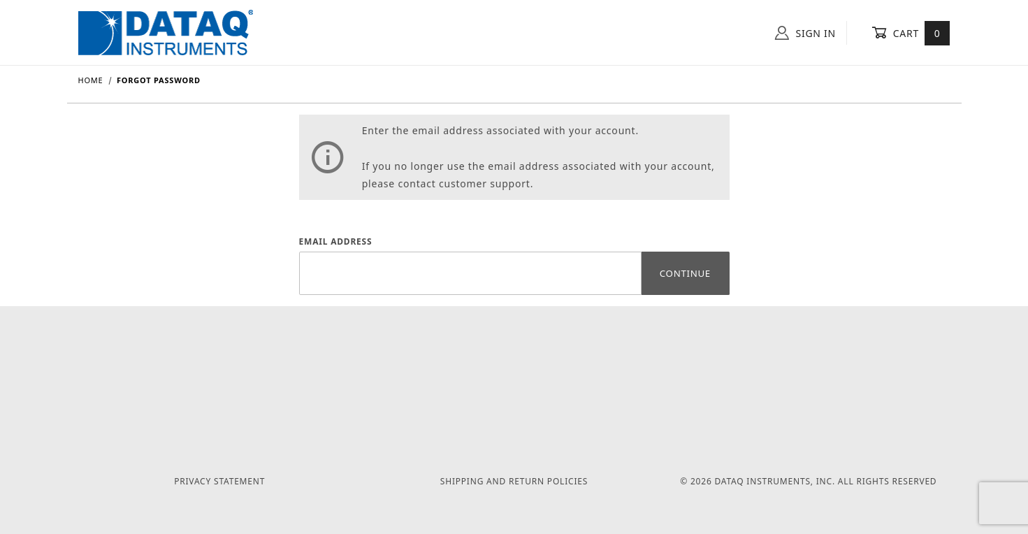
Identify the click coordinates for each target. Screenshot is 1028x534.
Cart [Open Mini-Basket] (910, 33)
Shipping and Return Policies (514, 481)
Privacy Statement (219, 481)
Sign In (805, 33)
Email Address (335, 241)
